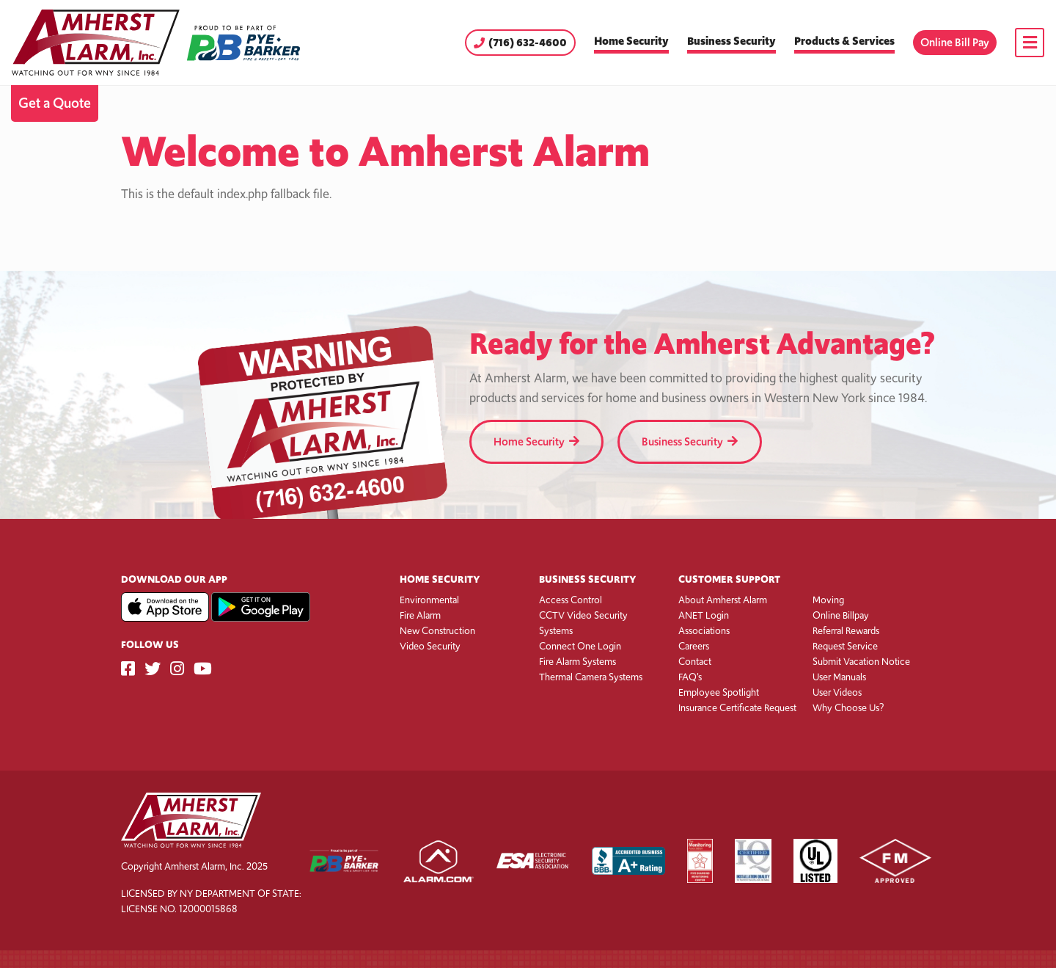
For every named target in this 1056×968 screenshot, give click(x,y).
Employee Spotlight (718, 692)
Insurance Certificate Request (737, 708)
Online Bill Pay (954, 42)
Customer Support (729, 579)
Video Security (430, 646)
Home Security (631, 41)
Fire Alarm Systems (577, 662)
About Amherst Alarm (722, 600)
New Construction (437, 631)
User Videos (837, 692)
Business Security (731, 41)
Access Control (570, 600)
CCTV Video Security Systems (583, 623)
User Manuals (839, 677)
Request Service (845, 646)
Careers (693, 646)
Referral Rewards (846, 631)
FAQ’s (690, 677)
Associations (704, 631)
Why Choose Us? (848, 708)
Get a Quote (54, 103)
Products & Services (844, 41)
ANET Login (703, 615)
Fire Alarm (420, 615)
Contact (694, 662)
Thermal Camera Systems (590, 677)
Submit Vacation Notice (861, 662)
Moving (828, 600)
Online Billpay (841, 615)
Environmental (429, 600)
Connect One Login (580, 646)
